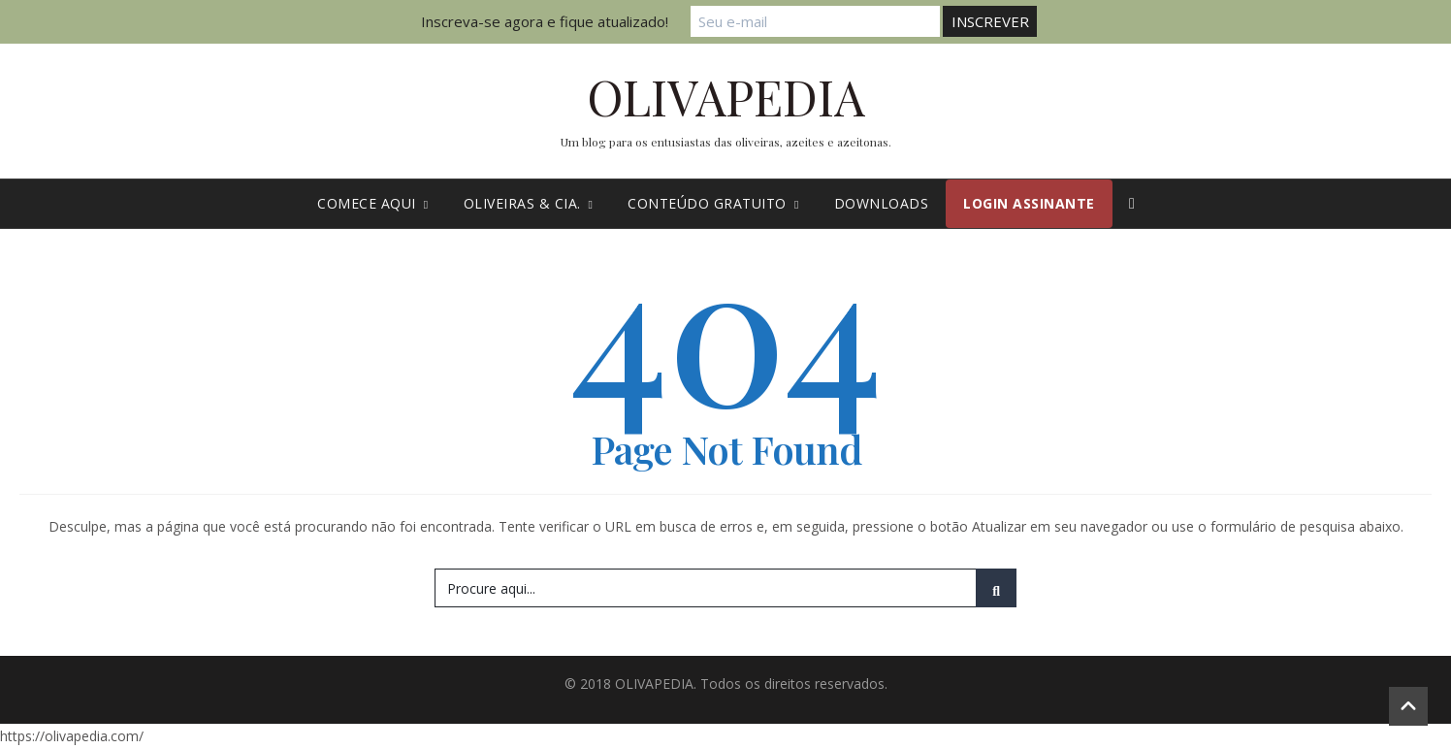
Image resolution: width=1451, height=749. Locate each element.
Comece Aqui (372, 203)
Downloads (881, 203)
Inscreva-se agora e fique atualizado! (553, 21)
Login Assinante (1029, 203)
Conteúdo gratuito (713, 203)
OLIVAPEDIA (726, 96)
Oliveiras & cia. (529, 203)
